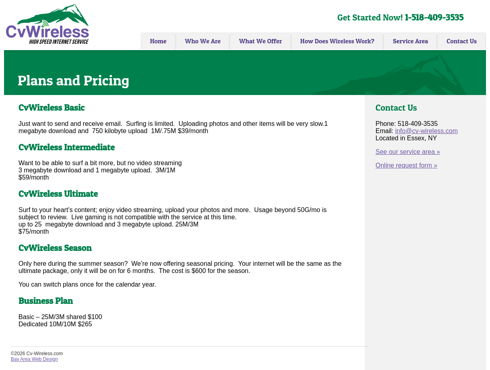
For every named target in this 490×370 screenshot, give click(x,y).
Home (158, 41)
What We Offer (260, 41)
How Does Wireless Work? (337, 41)
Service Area (410, 41)
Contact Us (462, 41)
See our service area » (408, 151)
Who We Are (203, 41)
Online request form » (406, 165)
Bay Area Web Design (34, 359)
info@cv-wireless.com (426, 130)
